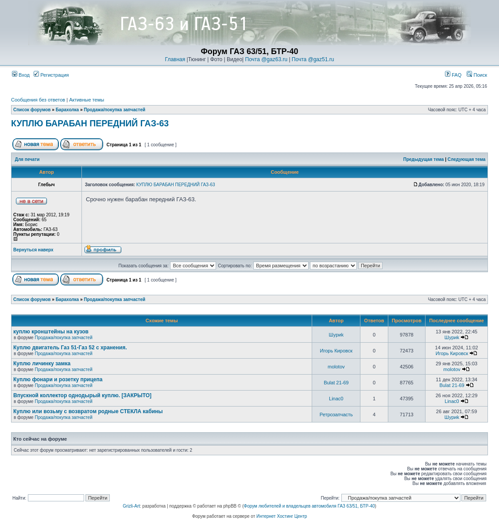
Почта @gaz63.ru (266, 59)
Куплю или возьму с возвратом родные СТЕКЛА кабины (88, 411)
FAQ (453, 75)
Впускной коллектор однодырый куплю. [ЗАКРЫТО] (82, 395)
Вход (21, 75)
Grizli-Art (131, 506)
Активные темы (86, 99)
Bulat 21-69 (336, 382)
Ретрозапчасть (336, 414)
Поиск (477, 75)
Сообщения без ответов (38, 99)
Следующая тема (466, 159)
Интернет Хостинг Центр (281, 516)
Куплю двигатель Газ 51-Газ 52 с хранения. (70, 347)
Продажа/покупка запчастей (114, 109)
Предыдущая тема (423, 159)
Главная (175, 59)
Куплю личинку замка (41, 363)
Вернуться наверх (33, 249)
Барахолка (67, 109)
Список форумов (32, 109)
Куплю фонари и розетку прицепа (57, 379)
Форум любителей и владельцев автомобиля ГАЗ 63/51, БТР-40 (309, 506)
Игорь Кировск (336, 350)
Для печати (27, 159)
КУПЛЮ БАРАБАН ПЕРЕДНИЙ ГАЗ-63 (90, 123)
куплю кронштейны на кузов (51, 331)
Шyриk (336, 334)
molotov (336, 366)
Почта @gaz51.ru (313, 59)
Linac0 (336, 398)
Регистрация (51, 75)
